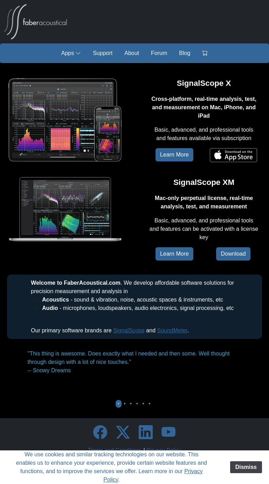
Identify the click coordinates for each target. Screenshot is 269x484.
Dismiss (246, 467)
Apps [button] (71, 53)
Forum (159, 53)
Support (102, 53)
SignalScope (129, 330)
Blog (184, 53)
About (131, 53)
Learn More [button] (174, 155)
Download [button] (233, 254)
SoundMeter (172, 330)
